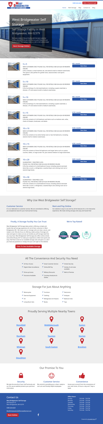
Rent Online (12, 415)
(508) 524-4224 (77, 3)
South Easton (51, 347)
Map (79, 8)
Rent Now (83, 66)
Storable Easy (92, 419)
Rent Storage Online (21, 46)
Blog (93, 8)
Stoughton (21, 357)
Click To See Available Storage (28, 246)
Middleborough (51, 325)
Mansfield (21, 325)
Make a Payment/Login (89, 3)
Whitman (21, 347)
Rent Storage (72, 8)
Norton (82, 336)
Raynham (21, 336)
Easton (82, 325)
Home (64, 8)
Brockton (82, 347)
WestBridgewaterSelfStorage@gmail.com (19, 411)
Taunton (51, 336)
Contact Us (87, 8)
